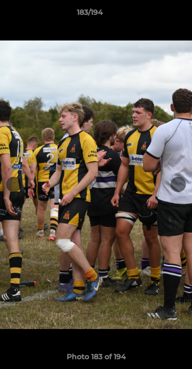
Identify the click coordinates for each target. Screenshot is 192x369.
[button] (155, 14)
